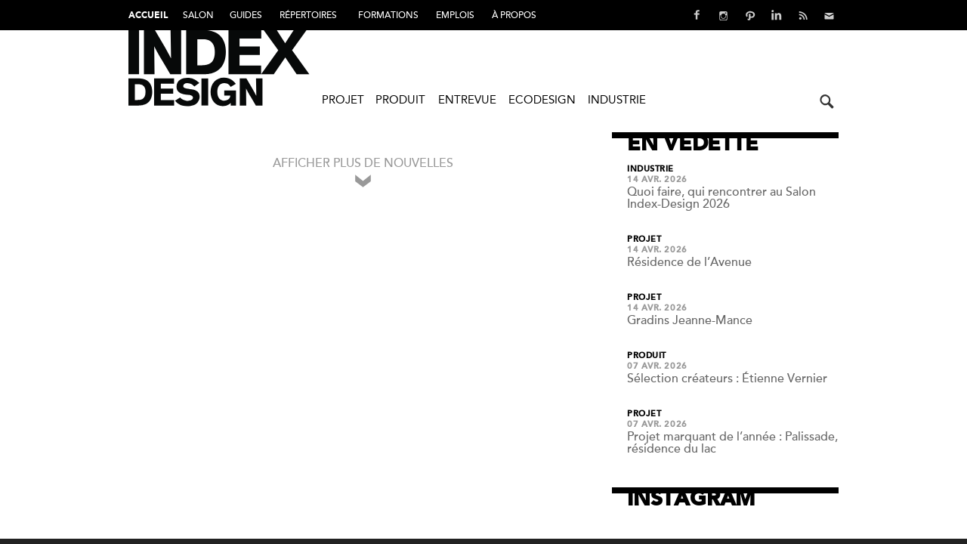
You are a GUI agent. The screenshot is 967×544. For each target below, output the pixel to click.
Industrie (617, 100)
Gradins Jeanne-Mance (689, 320)
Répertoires (308, 15)
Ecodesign (542, 100)
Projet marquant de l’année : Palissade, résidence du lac (732, 443)
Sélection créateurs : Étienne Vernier (727, 378)
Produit (400, 100)
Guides (246, 15)
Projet (343, 100)
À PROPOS (514, 15)
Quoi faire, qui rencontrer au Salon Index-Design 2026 (721, 198)
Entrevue (467, 100)
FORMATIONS (388, 15)
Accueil (148, 15)
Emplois (455, 15)
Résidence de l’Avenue (689, 262)
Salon (198, 15)
